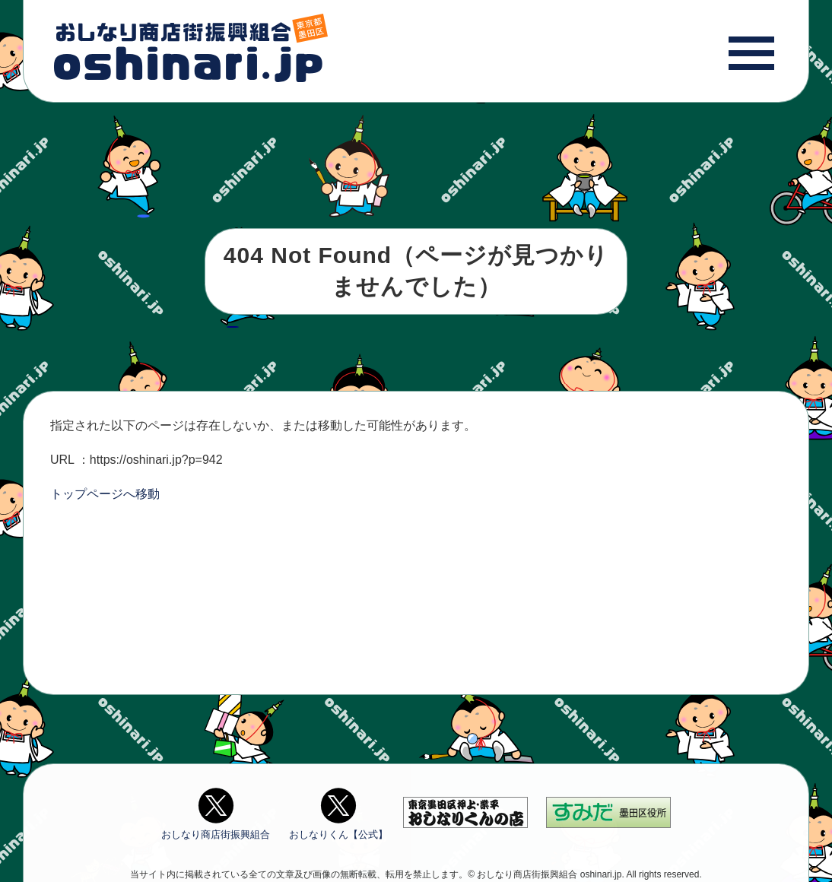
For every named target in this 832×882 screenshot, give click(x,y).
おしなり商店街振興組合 (215, 811)
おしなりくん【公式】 (338, 811)
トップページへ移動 (105, 493)
